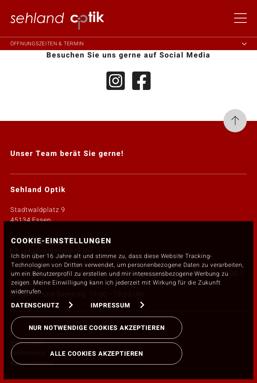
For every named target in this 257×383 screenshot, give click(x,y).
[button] (57, 20)
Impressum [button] (110, 305)
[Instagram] (115, 82)
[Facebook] (141, 82)
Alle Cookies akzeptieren (96, 353)
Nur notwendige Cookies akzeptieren (97, 327)
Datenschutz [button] (35, 305)
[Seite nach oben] (235, 122)
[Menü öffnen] (240, 18)
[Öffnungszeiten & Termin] (128, 43)
